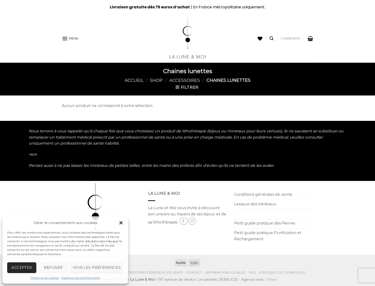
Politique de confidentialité (80, 278)
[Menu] (70, 38)
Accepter (21, 267)
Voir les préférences (97, 267)
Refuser (53, 267)
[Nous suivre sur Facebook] (184, 221)
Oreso (271, 279)
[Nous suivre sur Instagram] (192, 221)
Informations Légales (225, 272)
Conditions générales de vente (154, 272)
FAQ (252, 272)
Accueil (134, 80)
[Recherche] (271, 38)
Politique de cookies (45, 278)
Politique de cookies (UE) (282, 272)
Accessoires (184, 80)
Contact (194, 272)
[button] (121, 222)
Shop (156, 80)
